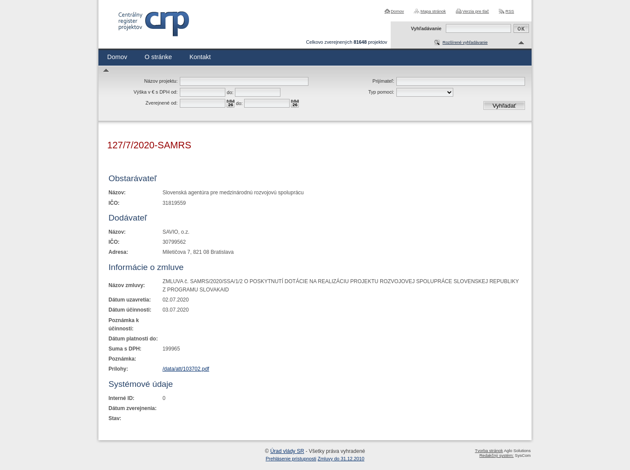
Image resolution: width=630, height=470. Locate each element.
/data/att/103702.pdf (185, 369)
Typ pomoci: (381, 92)
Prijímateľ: (383, 81)
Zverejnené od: (162, 102)
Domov (397, 11)
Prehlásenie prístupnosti (291, 458)
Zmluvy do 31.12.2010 (341, 458)
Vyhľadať (504, 105)
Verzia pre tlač (475, 11)
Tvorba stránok (489, 450)
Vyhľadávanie (426, 28)
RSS (509, 11)
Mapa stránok (433, 11)
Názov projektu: (161, 81)
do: (230, 92)
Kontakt (200, 56)
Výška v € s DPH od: (155, 92)
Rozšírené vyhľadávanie (464, 42)
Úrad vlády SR (287, 451)
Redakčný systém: (497, 455)
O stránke (158, 56)
